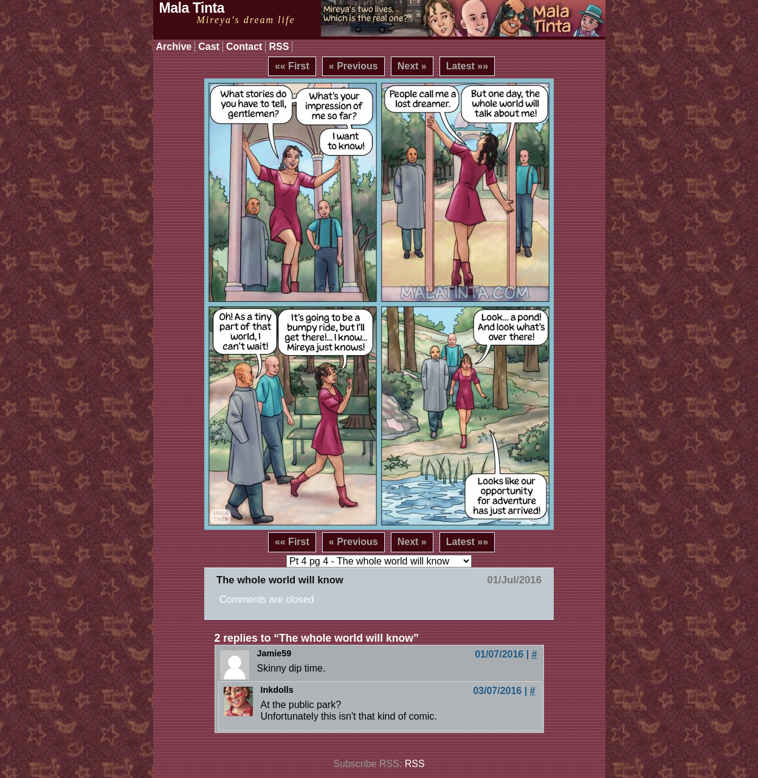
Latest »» (467, 66)
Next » (412, 66)
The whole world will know (279, 580)
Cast (208, 46)
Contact (244, 46)
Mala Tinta (192, 8)
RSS (279, 46)
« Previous (353, 66)
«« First (292, 66)
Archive (174, 46)
